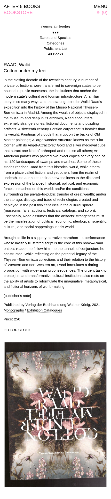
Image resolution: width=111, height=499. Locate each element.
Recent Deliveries (55, 27)
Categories (55, 43)
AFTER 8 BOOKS (22, 6)
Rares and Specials (55, 38)
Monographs (14, 310)
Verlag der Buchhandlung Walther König (57, 305)
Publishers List (55, 48)
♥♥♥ (55, 32)
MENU (100, 6)
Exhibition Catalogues (44, 310)
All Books (55, 54)
